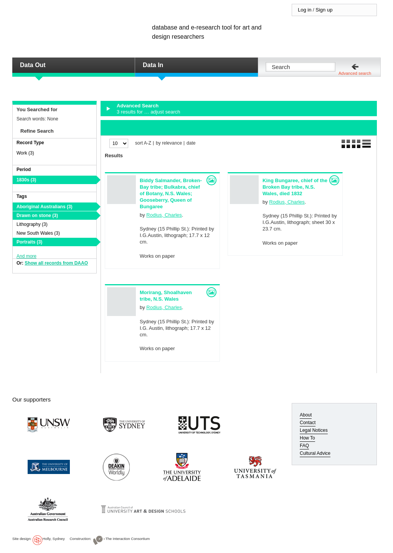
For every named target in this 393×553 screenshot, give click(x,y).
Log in (304, 10)
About (306, 415)
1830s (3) (26, 180)
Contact (307, 422)
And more (26, 256)
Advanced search (355, 73)
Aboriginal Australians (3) (45, 206)
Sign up (323, 10)
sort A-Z (143, 143)
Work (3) (25, 153)
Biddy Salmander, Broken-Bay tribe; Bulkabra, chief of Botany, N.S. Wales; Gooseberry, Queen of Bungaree (171, 193)
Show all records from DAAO (56, 263)
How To (307, 438)
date (191, 143)
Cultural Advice (315, 453)
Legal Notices (314, 430)
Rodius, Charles (164, 215)
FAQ (304, 445)
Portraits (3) (29, 242)
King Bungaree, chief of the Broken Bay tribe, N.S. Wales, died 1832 (295, 187)
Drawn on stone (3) (37, 215)
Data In (153, 65)
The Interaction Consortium (128, 539)
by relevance (169, 143)
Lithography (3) (32, 224)
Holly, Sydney (54, 539)
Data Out (33, 65)
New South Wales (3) (38, 233)
